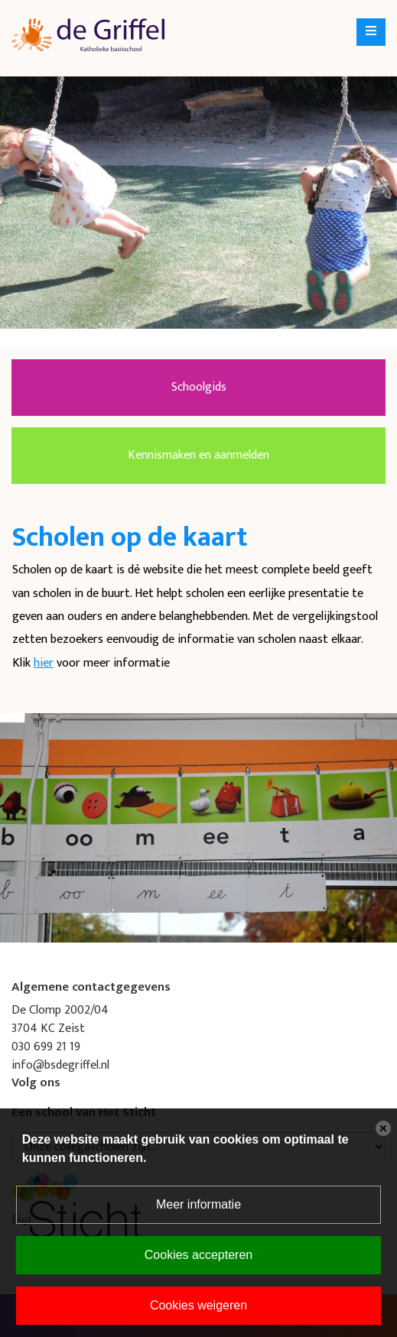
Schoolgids (198, 387)
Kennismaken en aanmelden (198, 455)
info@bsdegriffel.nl (60, 1065)
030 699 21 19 (45, 1047)
